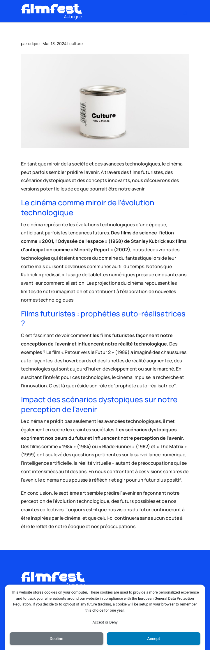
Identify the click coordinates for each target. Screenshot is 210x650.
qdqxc (34, 43)
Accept (153, 638)
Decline (56, 638)
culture (76, 43)
